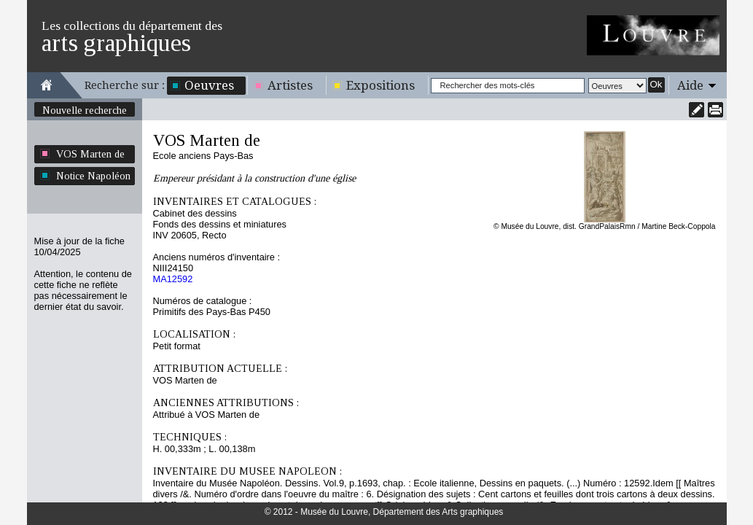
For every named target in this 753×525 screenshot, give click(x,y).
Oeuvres (209, 85)
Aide (690, 85)
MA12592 (173, 278)
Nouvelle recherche (84, 110)
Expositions (380, 85)
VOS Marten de (90, 154)
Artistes (290, 85)
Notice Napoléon (93, 176)
